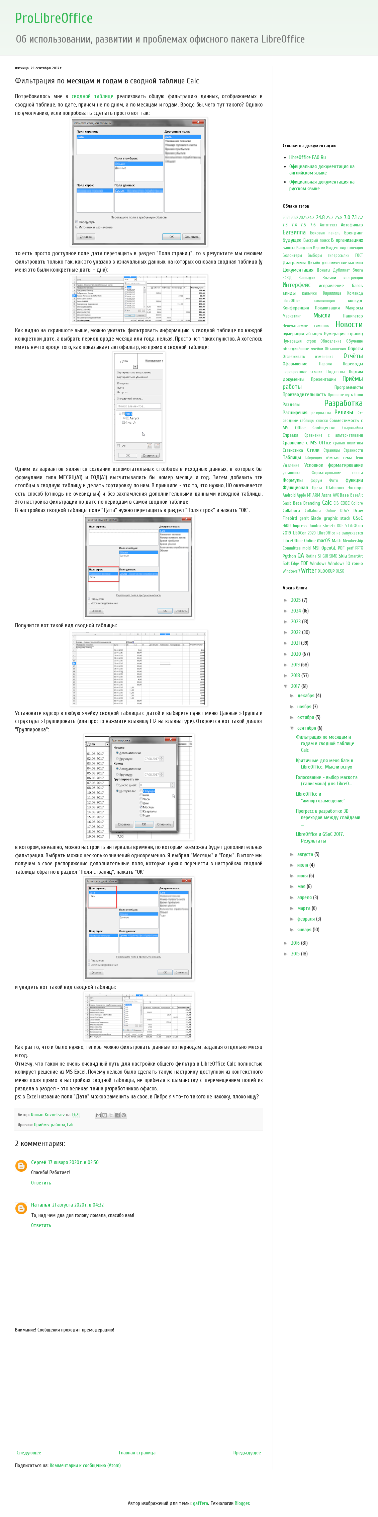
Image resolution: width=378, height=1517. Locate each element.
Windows (318, 563)
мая (302, 886)
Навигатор (353, 316)
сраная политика (348, 443)
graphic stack (337, 518)
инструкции (353, 278)
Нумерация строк (299, 341)
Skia (343, 556)
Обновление (331, 341)
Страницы (331, 450)
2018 (296, 675)
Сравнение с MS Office (307, 443)
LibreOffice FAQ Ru (307, 157)
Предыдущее (247, 1453)
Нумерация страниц (343, 334)
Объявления (335, 349)
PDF (341, 548)
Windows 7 (291, 571)
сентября (307, 728)
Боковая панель (325, 233)
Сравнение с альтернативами (333, 435)
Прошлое (336, 394)
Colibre (357, 503)
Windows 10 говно (345, 563)
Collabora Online (320, 510)
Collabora (291, 510)
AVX (336, 495)
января (305, 930)
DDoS (344, 510)
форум (316, 480)
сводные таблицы (298, 420)
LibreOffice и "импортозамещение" (320, 797)
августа (305, 854)
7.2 (360, 217)
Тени (359, 457)
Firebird (290, 518)
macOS (323, 540)
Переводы (353, 364)
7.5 (303, 225)
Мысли (321, 315)
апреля (305, 897)
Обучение (354, 341)
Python (289, 556)
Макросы (354, 308)
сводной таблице (92, 96)
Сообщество (324, 428)
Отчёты (353, 356)
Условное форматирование (333, 465)
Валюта (289, 247)
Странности (353, 450)
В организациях (347, 240)
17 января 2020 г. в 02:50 (74, 1162)
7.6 (313, 225)
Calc (70, 1125)
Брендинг (353, 233)
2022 (294, 217)
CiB (336, 503)
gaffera (200, 1503)
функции (354, 480)
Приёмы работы (49, 1125)
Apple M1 (304, 495)
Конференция (296, 308)
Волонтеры (292, 255)
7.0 (347, 217)
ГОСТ (359, 255)
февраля (306, 919)
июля (303, 865)
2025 (302, 217)
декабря (306, 696)
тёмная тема (338, 457)
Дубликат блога (348, 270)
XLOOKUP (326, 571)
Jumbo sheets (322, 525)
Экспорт (355, 488)
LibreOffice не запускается (340, 533)
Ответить (41, 1183)
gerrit (304, 518)
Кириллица (332, 293)
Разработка (343, 403)
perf (350, 548)
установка (291, 473)
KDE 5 (342, 525)
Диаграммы (294, 263)
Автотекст (328, 225)
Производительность (304, 394)
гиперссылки (339, 255)
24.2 (310, 217)
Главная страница (137, 1453)
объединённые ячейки (303, 349)
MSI (316, 548)
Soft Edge (291, 563)
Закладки (307, 278)
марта (304, 908)
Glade (316, 518)
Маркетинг (292, 316)
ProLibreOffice (54, 18)
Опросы (355, 349)
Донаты (323, 270)
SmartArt (355, 556)
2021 (286, 217)
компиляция (324, 300)
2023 (296, 622)
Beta (297, 503)
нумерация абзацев (302, 334)
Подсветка (335, 371)
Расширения (295, 413)
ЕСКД (287, 278)
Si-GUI (323, 556)
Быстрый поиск (316, 240)
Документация (298, 270)
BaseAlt (356, 495)
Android (289, 495)
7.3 (285, 225)
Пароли (325, 364)
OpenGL (328, 548)
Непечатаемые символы (306, 325)
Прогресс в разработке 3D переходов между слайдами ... (328, 817)
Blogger (242, 1503)
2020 (296, 654)
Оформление (295, 364)
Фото (333, 480)
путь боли (354, 394)
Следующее (29, 1453)
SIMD (333, 556)
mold (306, 548)
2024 (296, 611)
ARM (316, 495)
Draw (358, 510)
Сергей (38, 1162)
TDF (304, 563)
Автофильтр (352, 225)
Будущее (292, 240)
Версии (319, 247)
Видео (332, 247)
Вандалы (304, 247)
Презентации (323, 379)
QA (300, 555)
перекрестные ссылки (302, 371)
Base (344, 495)
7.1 (354, 217)
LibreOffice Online (299, 541)
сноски (322, 420)
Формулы (293, 480)
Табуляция (313, 457)
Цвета (317, 488)
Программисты (349, 387)
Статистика (293, 450)
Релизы (344, 412)
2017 (296, 686)
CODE (345, 503)
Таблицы (292, 457)
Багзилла (294, 232)
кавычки (309, 293)
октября (306, 717)
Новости (349, 324)
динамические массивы (342, 263)
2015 (296, 954)
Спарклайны (352, 428)
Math (337, 541)
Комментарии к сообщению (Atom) (85, 1465)
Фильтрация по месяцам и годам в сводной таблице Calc (325, 743)
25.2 (330, 217)
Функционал (295, 488)
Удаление (291, 465)
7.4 (294, 225)
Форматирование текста (337, 473)
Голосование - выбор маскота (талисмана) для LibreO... (327, 780)
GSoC (358, 518)
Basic (287, 503)
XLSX (340, 571)
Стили (313, 450)
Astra (326, 495)
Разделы (291, 404)
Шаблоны (335, 488)
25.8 (339, 217)
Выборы (315, 255)
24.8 (320, 217)
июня (303, 876)
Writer (308, 570)
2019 (296, 665)
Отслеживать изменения (308, 356)
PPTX (359, 548)
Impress (300, 525)
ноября (305, 707)
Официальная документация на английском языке (322, 169)
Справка (290, 435)
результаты (321, 413)
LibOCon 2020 (304, 533)
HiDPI (287, 525)
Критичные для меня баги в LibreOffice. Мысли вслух (324, 763)
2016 (296, 943)
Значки (329, 278)
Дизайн (313, 263)
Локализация (327, 308)
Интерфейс (296, 285)
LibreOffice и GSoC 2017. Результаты (320, 837)
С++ (360, 413)
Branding (311, 503)
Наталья (40, 1205)
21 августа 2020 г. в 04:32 (78, 1205)
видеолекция (351, 247)
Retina (311, 556)
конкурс (355, 300)
